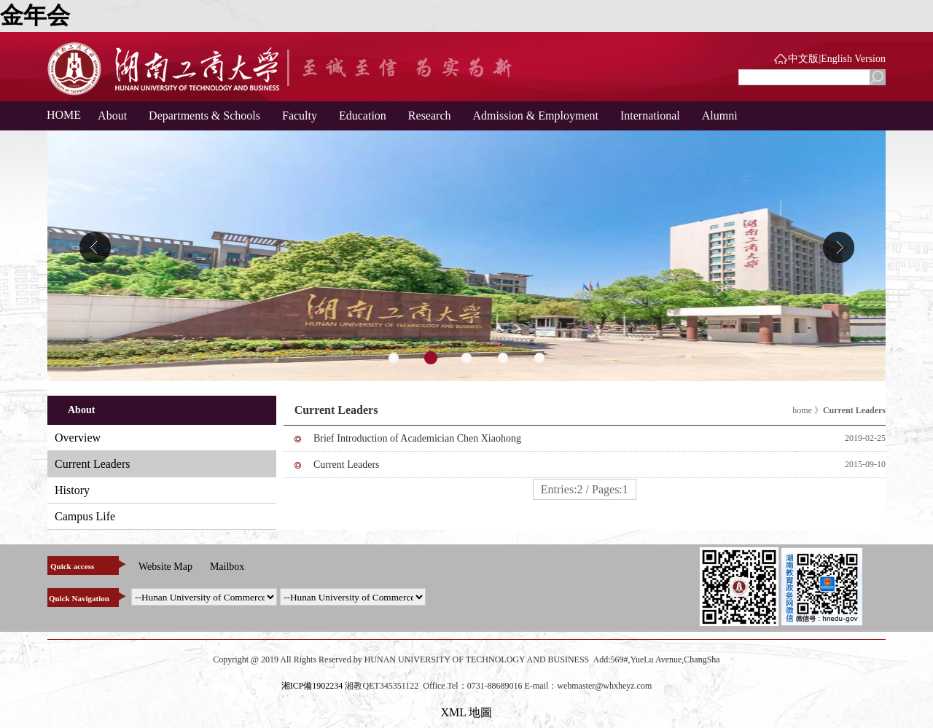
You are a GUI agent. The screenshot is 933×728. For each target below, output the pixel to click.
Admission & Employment (535, 115)
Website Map (165, 566)
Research (429, 115)
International (650, 115)
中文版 (803, 58)
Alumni (720, 115)
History (72, 490)
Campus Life (85, 516)
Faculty (299, 115)
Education (362, 115)
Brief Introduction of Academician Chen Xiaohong (417, 438)
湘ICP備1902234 (312, 686)
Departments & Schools (204, 115)
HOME (58, 115)
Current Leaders (92, 464)
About (112, 115)
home (802, 410)
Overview (78, 437)
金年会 (35, 15)
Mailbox (227, 566)
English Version (853, 58)
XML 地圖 (467, 712)
